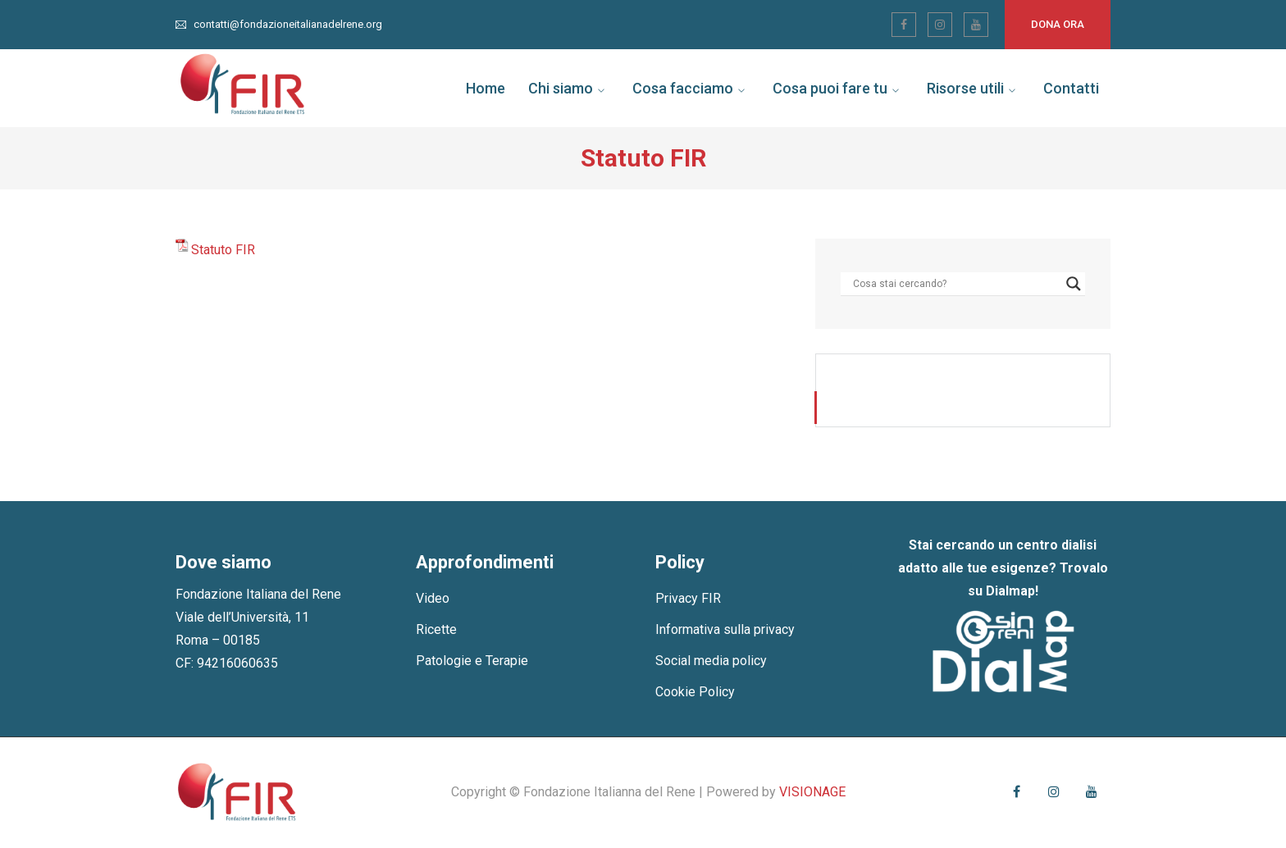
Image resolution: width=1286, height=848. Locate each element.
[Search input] (955, 283)
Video (432, 598)
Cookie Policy (695, 692)
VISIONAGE (812, 792)
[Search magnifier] (1073, 283)
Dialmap (1010, 591)
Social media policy (711, 660)
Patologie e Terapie (472, 660)
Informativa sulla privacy (725, 629)
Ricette (436, 629)
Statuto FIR (223, 250)
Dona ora (1057, 24)
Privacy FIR (688, 598)
